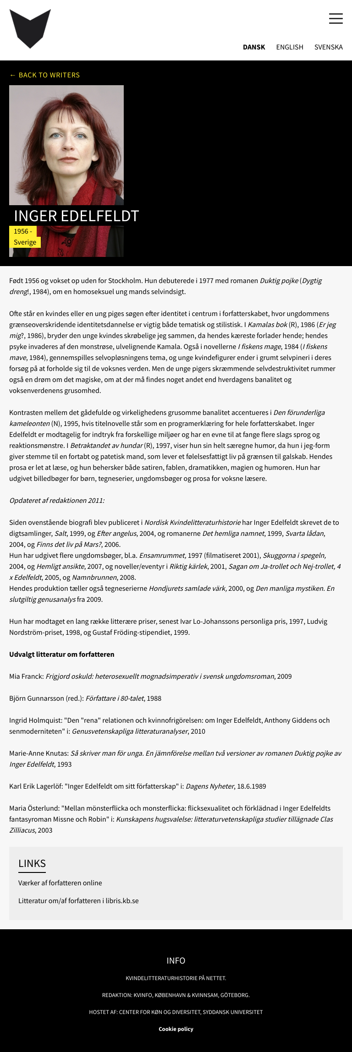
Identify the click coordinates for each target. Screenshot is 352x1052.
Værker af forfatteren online (60, 883)
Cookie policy (176, 1029)
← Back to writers (44, 75)
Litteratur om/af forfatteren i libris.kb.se (78, 900)
